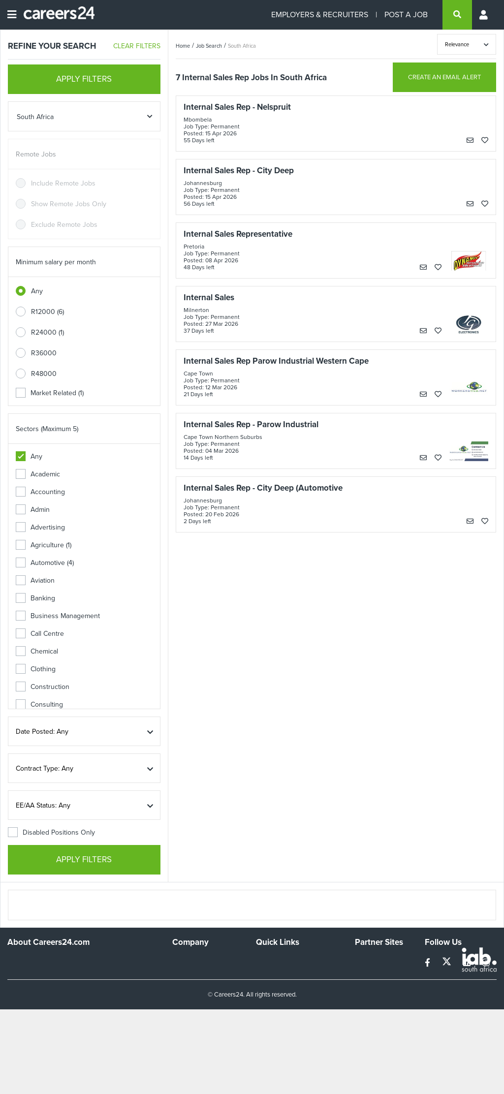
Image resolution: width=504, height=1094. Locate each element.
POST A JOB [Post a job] (406, 14)
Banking (35, 598)
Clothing (36, 669)
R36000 (44, 353)
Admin (33, 509)
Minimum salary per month (56, 262)
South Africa (242, 46)
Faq (261, 1036)
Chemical (37, 651)
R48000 (44, 374)
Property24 (372, 988)
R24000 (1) (47, 332)
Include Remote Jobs (63, 183)
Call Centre (40, 633)
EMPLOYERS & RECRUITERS (319, 14)
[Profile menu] (484, 14)
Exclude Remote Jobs (64, 224)
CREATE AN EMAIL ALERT (444, 77)
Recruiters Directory (286, 961)
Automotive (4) (45, 563)
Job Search (209, 46)
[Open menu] (11, 14)
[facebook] (428, 963)
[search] (457, 15)
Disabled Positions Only (51, 832)
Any (37, 291)
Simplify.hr (370, 961)
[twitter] (447, 963)
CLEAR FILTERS (136, 46)
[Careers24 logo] (55, 14)
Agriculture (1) (43, 545)
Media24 (368, 1001)
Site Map (269, 974)
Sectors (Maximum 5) (47, 429)
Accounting (40, 492)
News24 (367, 974)
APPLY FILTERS (84, 79)
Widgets (268, 1009)
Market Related (50, 393)
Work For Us (191, 961)
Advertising (40, 527)
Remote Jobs (36, 154)
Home (183, 46)
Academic (38, 474)
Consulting (39, 704)
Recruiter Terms (280, 1023)
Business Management (58, 616)
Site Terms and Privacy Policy (290, 992)
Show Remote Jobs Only (68, 204)
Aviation (35, 580)
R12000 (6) (47, 312)
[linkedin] (467, 963)
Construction (42, 687)
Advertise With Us (199, 974)
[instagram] (486, 963)
